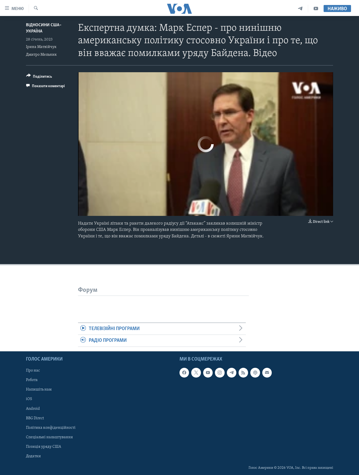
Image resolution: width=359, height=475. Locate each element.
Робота (32, 380)
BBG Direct (35, 418)
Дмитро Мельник (41, 55)
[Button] (39, 77)
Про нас (33, 371)
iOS (29, 399)
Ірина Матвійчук (41, 47)
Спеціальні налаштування (49, 437)
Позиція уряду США (43, 447)
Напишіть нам (39, 390)
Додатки (33, 456)
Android (33, 409)
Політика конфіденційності (51, 428)
